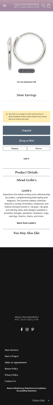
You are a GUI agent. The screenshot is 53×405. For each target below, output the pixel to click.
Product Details (26, 172)
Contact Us (10, 381)
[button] (43, 5)
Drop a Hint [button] (26, 140)
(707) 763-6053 (26, 84)
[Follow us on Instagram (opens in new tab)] (27, 329)
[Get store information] (26, 276)
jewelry (8, 17)
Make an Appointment (16, 362)
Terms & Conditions (38, 388)
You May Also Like (26, 232)
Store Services (11, 349)
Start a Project (12, 356)
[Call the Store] (26, 272)
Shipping (14, 148)
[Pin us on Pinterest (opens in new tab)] (32, 329)
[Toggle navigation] (4, 5)
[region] (26, 50)
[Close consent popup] (48, 400)
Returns (39, 148)
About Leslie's (26, 179)
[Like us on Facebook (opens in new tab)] (22, 329)
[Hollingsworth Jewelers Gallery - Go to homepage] (26, 318)
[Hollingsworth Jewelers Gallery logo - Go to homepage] (26, 5)
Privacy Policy (11, 374)
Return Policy (11, 368)
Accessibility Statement (26, 391)
